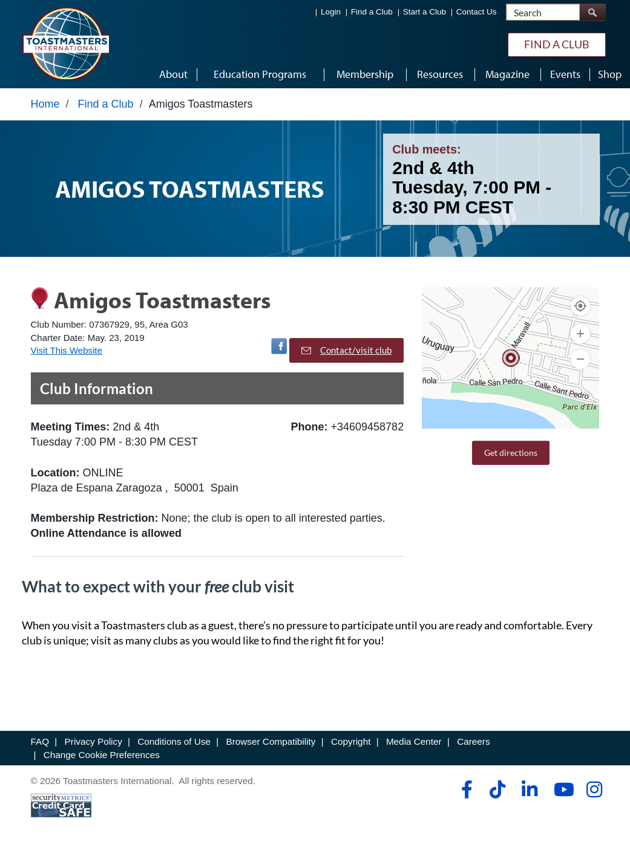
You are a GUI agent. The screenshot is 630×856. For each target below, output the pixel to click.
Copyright (350, 744)
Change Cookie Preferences (102, 758)
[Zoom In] (580, 336)
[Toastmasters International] (65, 43)
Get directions (510, 455)
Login (331, 12)
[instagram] (594, 792)
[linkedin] (529, 792)
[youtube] (561, 792)
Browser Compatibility (271, 744)
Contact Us (476, 12)
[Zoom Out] (580, 362)
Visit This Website (66, 353)
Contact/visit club (346, 353)
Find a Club (372, 12)
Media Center (414, 744)
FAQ (40, 744)
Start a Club (424, 12)
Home (45, 107)
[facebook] (465, 792)
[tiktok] (497, 792)
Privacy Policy (93, 744)
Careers (473, 744)
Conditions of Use (174, 744)
